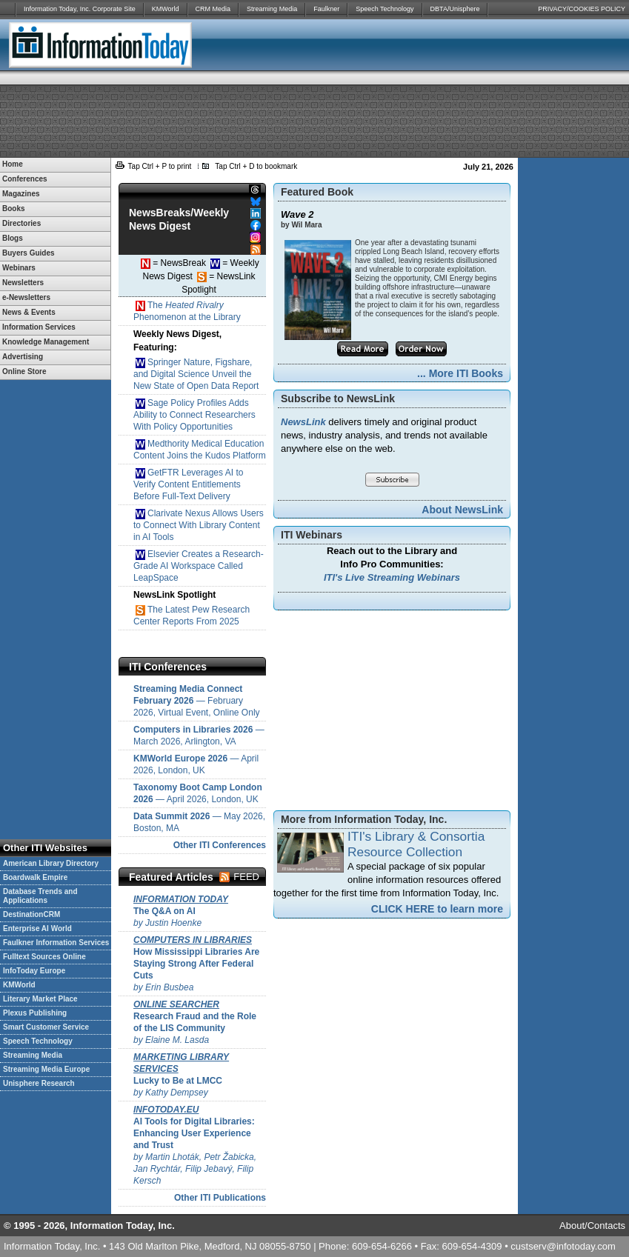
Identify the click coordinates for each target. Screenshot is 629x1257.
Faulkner (326, 9)
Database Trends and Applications (40, 895)
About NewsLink (462, 510)
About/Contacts (592, 1225)
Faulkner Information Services (56, 942)
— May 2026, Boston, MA (199, 822)
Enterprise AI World (37, 928)
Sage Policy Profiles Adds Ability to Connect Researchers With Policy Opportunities (194, 415)
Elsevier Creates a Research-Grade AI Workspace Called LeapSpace (198, 566)
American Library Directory (51, 863)
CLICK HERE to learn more (437, 909)
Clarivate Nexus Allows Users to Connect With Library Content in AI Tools (198, 525)
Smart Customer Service (46, 1027)
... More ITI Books (460, 373)
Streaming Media (272, 9)
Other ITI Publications (220, 1198)
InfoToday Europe (34, 971)
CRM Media (213, 9)
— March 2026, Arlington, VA (198, 735)
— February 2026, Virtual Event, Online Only (196, 701)
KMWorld (165, 9)
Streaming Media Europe (46, 1069)
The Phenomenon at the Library (187, 311)
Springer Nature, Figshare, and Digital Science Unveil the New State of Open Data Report (196, 374)
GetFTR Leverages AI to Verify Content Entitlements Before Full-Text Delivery (188, 484)
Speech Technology (384, 9)
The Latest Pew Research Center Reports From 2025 (191, 615)
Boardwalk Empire (35, 877)
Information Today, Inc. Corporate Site (80, 9)
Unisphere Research (39, 1083)
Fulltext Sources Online (44, 957)
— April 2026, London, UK (196, 764)
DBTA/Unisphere (455, 9)
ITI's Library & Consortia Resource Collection (416, 844)
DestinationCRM (31, 914)
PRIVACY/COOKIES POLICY (581, 9)
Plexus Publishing (35, 1013)
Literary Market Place (40, 999)
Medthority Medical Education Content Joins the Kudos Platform (199, 450)
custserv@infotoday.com (563, 1246)
